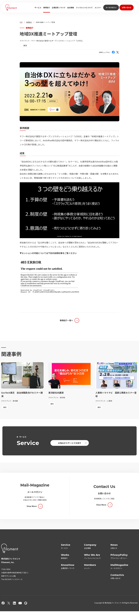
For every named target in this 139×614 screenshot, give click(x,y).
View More (32, 506)
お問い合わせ (126, 7)
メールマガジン (111, 7)
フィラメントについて (84, 7)
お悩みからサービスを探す (69, 443)
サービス (38, 7)
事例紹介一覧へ (66, 320)
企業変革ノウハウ (58, 7)
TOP (21, 22)
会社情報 (70, 7)
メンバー (98, 7)
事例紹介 (46, 7)
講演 (25, 45)
